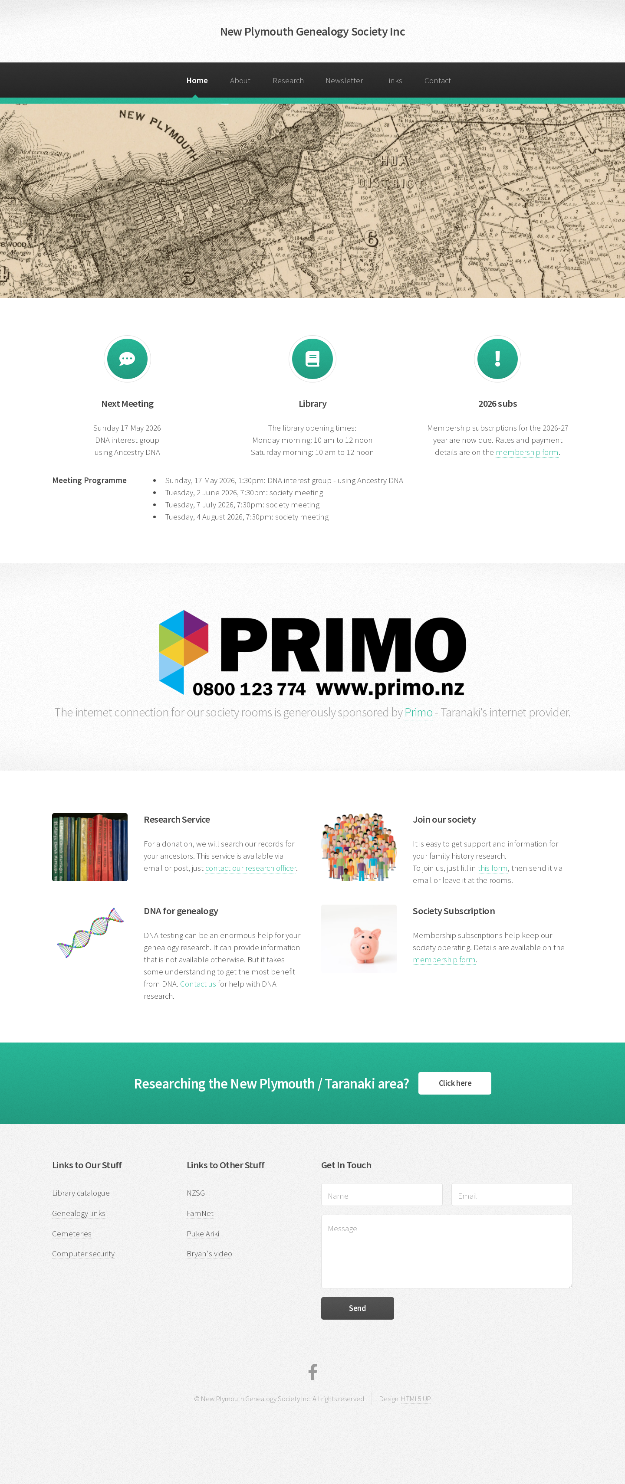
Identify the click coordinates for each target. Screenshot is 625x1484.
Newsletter (344, 80)
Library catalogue (81, 1193)
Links (393, 80)
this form (493, 868)
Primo (419, 712)
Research (288, 80)
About (240, 80)
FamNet (200, 1213)
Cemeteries (72, 1234)
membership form (527, 452)
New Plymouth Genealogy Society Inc (312, 31)
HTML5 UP (416, 1398)
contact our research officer (250, 868)
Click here (455, 1083)
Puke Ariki (203, 1234)
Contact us (198, 984)
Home (197, 80)
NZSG (196, 1193)
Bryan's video (209, 1253)
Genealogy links (78, 1213)
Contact (437, 80)
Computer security (83, 1253)
